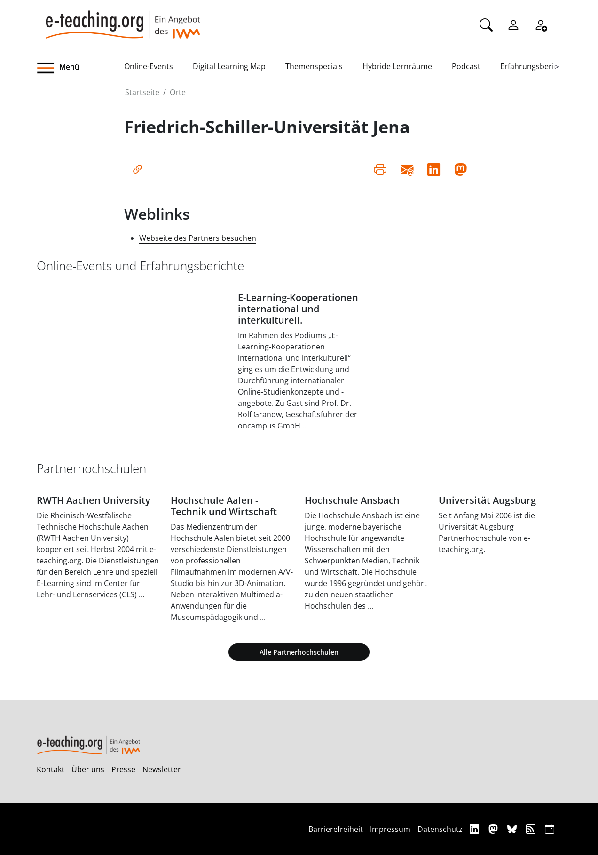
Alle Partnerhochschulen (299, 652)
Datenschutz (440, 829)
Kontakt (50, 769)
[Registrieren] (540, 24)
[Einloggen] (513, 24)
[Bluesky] (513, 829)
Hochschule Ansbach (352, 500)
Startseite (142, 92)
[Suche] (486, 24)
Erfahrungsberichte (534, 66)
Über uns (87, 769)
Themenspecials (314, 66)
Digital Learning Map (229, 66)
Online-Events (148, 66)
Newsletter (161, 769)
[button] (80, 68)
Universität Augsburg (487, 500)
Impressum (390, 829)
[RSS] (532, 829)
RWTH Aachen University (93, 500)
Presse (123, 769)
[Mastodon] (494, 829)
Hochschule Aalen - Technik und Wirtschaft (224, 506)
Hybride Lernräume (397, 66)
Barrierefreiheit (335, 829)
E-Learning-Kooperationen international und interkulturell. (298, 308)
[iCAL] (549, 829)
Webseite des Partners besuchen (197, 238)
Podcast (466, 66)
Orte (178, 92)
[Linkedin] (475, 829)
